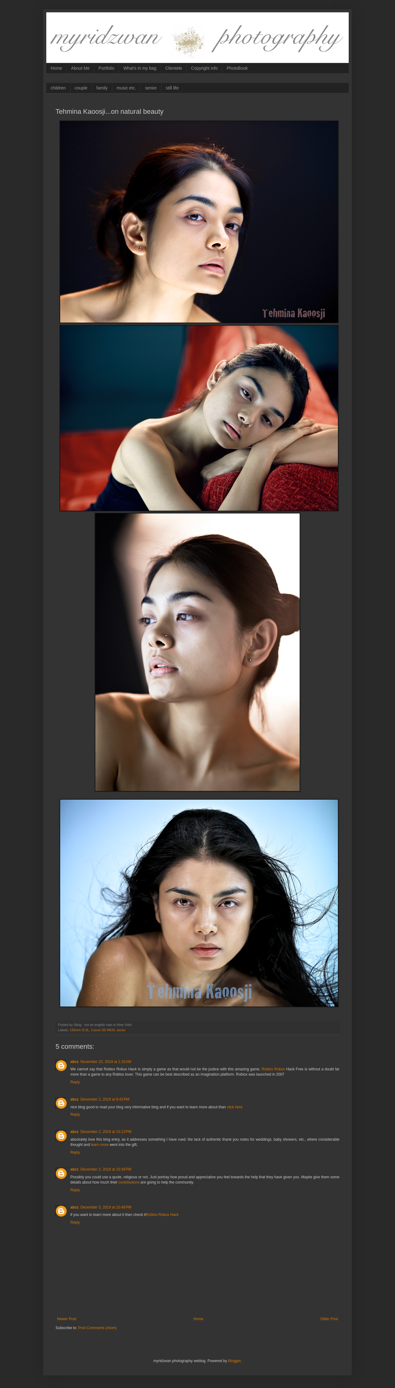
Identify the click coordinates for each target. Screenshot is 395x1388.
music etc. (126, 87)
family (102, 87)
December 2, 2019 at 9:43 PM (105, 1099)
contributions (128, 1182)
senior (151, 87)
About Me (80, 68)
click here (235, 1107)
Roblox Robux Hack (162, 1215)
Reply (75, 1082)
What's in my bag (139, 68)
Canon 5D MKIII (103, 1030)
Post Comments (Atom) (97, 1328)
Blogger (234, 1361)
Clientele (173, 68)
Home (56, 68)
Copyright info (204, 68)
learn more (100, 1145)
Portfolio (106, 68)
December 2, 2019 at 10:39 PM (106, 1169)
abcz (74, 1062)
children (58, 87)
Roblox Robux (272, 1069)
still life (172, 87)
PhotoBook (237, 68)
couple (81, 87)
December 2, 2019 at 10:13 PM (106, 1132)
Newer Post (66, 1319)
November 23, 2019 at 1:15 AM (106, 1062)
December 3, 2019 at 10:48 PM (106, 1207)
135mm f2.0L (79, 1030)
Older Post (329, 1319)
